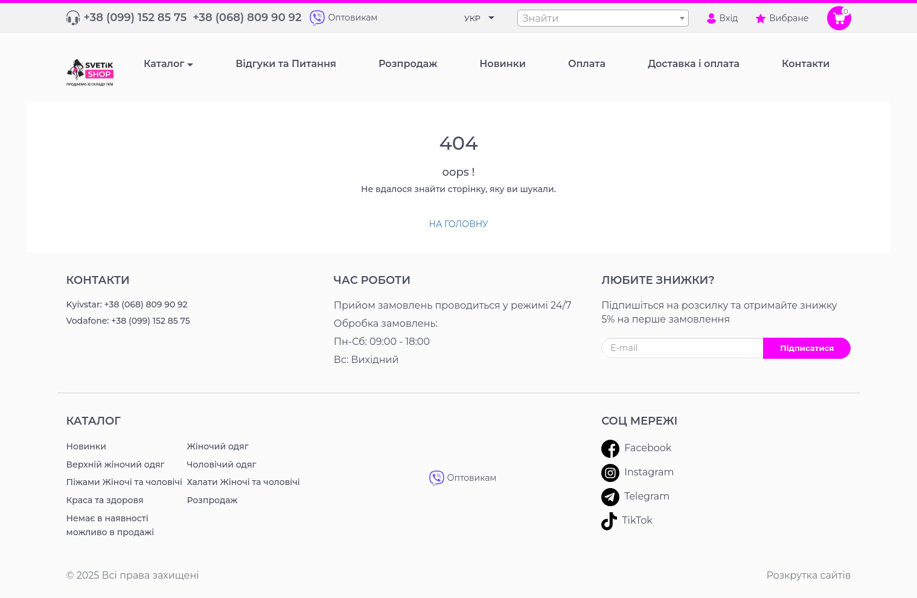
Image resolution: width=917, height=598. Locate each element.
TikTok (627, 521)
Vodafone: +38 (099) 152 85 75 (128, 320)
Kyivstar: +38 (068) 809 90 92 (127, 304)
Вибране (782, 18)
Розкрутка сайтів (808, 575)
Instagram (637, 473)
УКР (472, 18)
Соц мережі (639, 421)
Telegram (635, 497)
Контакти (98, 280)
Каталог (164, 63)
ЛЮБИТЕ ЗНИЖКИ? (658, 280)
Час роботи (372, 280)
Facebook (636, 449)
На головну (458, 224)
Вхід (722, 18)
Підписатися (807, 348)
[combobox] (603, 18)
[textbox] (603, 18)
